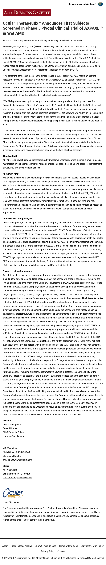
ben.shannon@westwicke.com (17, 477)
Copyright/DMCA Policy (92, 546)
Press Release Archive (21, 546)
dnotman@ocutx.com (13, 436)
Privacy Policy (48, 551)
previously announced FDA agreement (75, 66)
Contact (61, 551)
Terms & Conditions (68, 546)
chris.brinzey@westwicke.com (17, 460)
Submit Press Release (45, 546)
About (5, 546)
